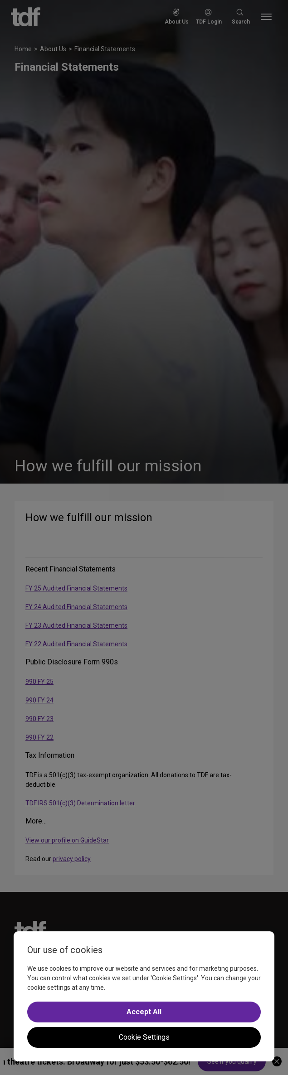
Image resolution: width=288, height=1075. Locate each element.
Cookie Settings (144, 1037)
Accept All (144, 1011)
